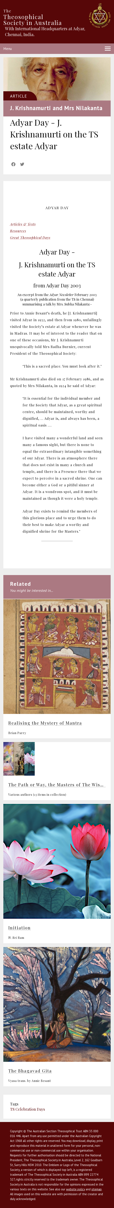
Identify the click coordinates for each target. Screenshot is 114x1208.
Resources (18, 231)
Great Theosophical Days (30, 237)
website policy (75, 1189)
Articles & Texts (23, 224)
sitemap (96, 1189)
